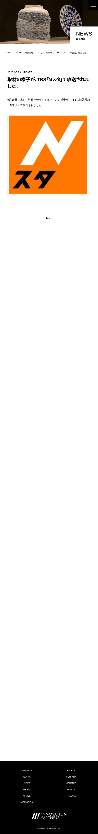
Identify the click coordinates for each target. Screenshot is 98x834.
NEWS (27, 783)
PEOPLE (71, 771)
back (49, 218)
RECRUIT (27, 790)
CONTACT (71, 783)
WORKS (27, 777)
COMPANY (71, 777)
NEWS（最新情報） (25, 52)
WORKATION (27, 802)
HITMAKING (71, 796)
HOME (8, 52)
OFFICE (26, 796)
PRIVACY (71, 790)
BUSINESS (27, 771)
